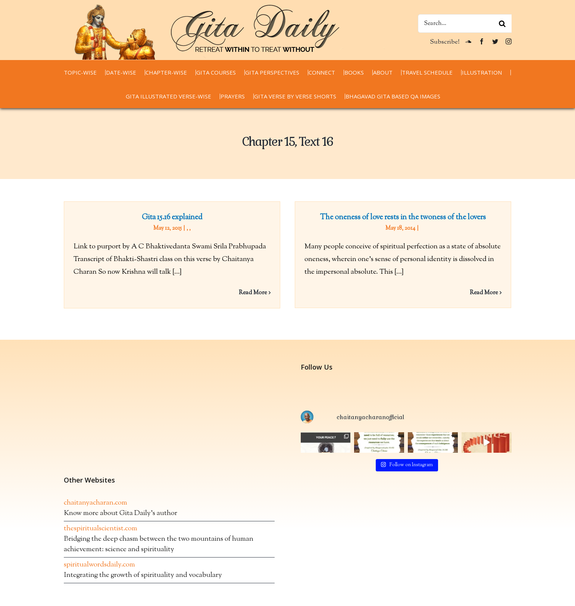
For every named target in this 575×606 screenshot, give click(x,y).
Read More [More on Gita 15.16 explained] (253, 293)
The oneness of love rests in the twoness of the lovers (399, 217)
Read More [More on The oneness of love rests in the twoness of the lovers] (480, 293)
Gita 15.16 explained (172, 217)
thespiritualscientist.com (100, 541)
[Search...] (465, 23)
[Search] (502, 23)
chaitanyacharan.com (95, 515)
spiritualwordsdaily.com (99, 577)
